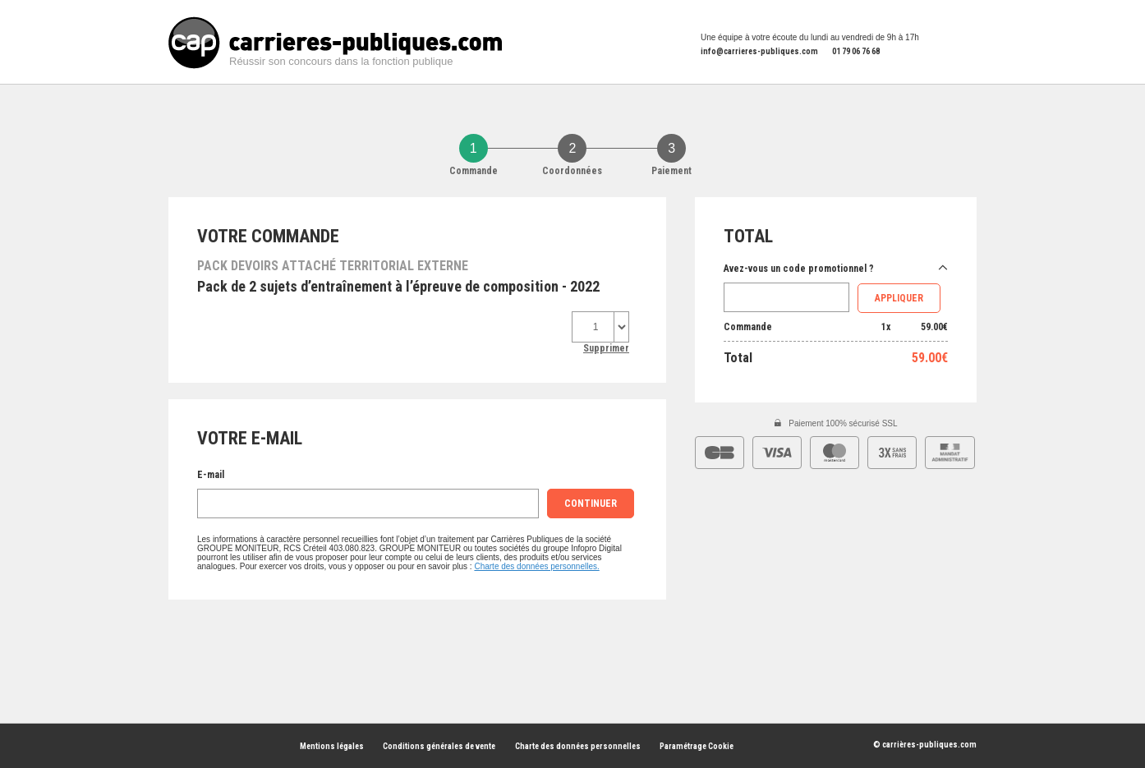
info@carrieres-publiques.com (759, 51)
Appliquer (899, 298)
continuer (590, 503)
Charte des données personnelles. (536, 566)
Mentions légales (332, 746)
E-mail (210, 475)
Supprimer (606, 348)
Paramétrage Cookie (696, 746)
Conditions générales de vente (439, 746)
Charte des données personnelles (578, 746)
